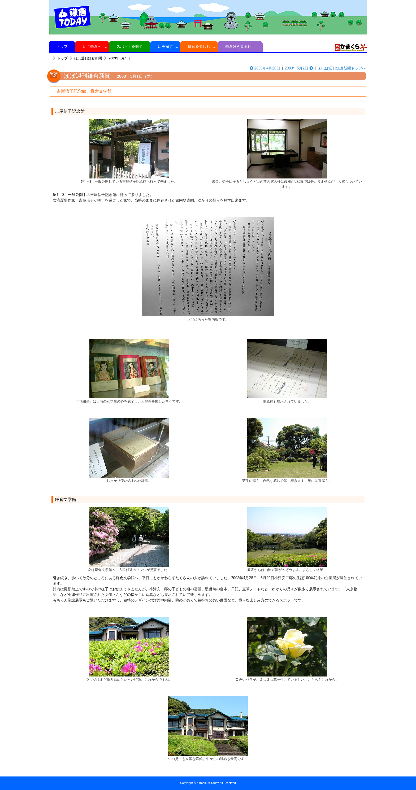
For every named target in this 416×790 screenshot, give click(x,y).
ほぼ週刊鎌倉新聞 (88, 58)
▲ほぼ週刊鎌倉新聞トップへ (342, 68)
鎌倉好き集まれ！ (240, 46)
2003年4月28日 (265, 68)
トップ (61, 46)
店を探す (165, 46)
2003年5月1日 (119, 58)
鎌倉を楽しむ (199, 46)
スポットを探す (130, 46)
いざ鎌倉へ (92, 46)
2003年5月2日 (299, 68)
